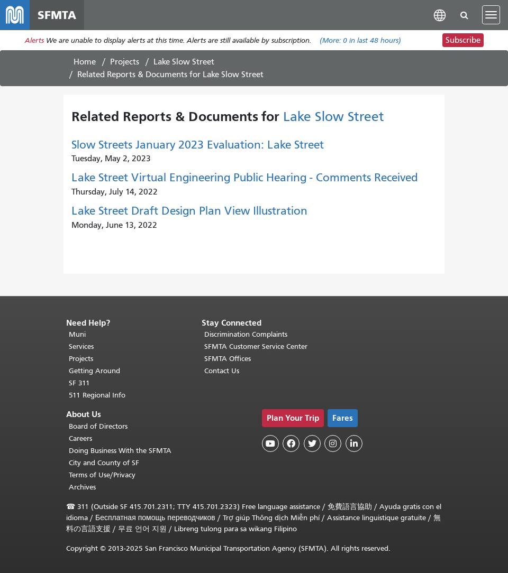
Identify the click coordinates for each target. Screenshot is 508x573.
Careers (80, 438)
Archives (82, 487)
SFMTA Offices (227, 358)
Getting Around (94, 370)
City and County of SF (104, 462)
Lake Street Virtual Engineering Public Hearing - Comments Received (244, 177)
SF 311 (79, 382)
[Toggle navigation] (491, 14)
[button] (439, 14)
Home (85, 62)
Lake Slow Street (183, 62)
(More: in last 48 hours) (360, 40)
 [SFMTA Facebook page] (291, 443)
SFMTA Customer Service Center (255, 346)
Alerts (34, 40)
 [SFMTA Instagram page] (333, 443)
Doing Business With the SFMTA (120, 450)
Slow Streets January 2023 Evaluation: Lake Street (197, 145)
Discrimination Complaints (245, 334)
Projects (124, 62)
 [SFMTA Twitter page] (312, 443)
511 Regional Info (97, 395)
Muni (77, 334)
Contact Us (221, 370)
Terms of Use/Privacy (102, 474)
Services (81, 346)
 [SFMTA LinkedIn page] (354, 443)
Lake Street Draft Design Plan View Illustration (189, 211)
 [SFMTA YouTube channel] (270, 443)
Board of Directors (98, 426)
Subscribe (463, 40)
